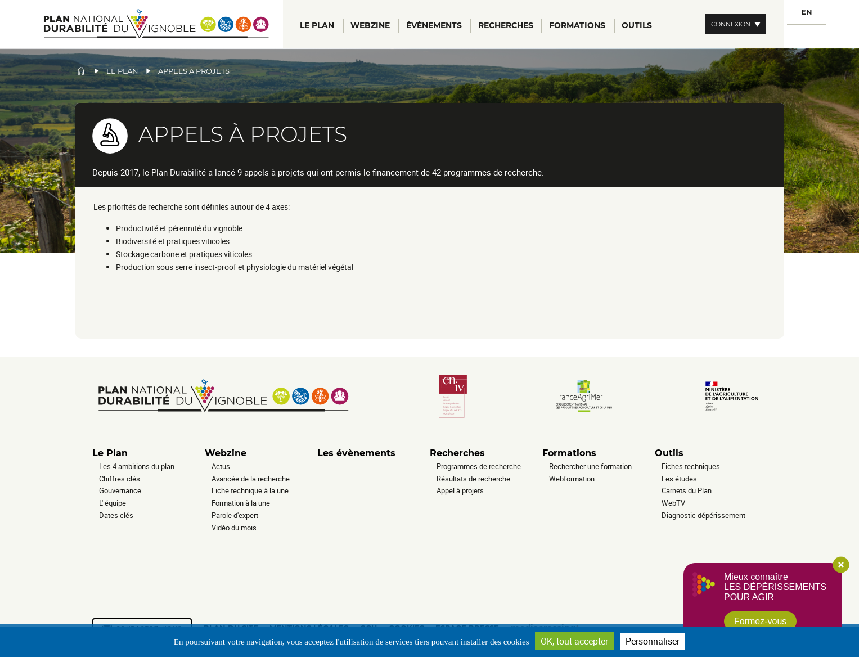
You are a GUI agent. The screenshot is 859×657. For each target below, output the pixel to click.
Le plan (122, 71)
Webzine (225, 453)
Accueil (81, 70)
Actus (221, 466)
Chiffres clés (119, 479)
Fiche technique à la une (250, 490)
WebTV (673, 503)
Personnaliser (653, 641)
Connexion (730, 24)
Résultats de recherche (473, 479)
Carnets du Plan (687, 490)
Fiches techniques (691, 466)
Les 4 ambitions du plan (136, 466)
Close (841, 564)
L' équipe (112, 503)
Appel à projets (460, 490)
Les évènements (356, 453)
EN (806, 12)
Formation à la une (241, 503)
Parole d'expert (235, 515)
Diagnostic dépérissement (703, 515)
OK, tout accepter (574, 641)
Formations (569, 453)
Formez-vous (760, 621)
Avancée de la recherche (251, 479)
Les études (679, 479)
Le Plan (110, 453)
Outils (669, 453)
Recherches (457, 453)
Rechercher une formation (590, 466)
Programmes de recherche (479, 466)
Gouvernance (120, 490)
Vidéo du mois (234, 528)
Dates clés (116, 515)
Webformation (572, 479)
